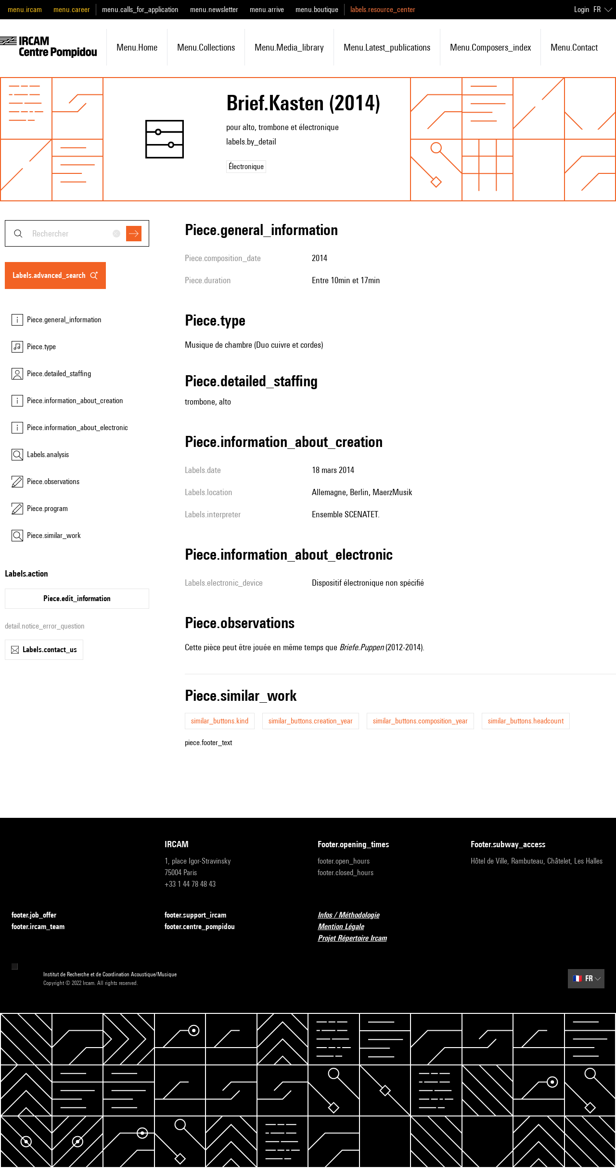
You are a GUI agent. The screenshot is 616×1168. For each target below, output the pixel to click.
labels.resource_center (382, 9)
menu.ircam (25, 9)
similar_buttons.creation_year (311, 720)
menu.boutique (316, 9)
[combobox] (77, 233)
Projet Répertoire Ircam (358, 938)
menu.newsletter (214, 9)
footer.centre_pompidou (205, 927)
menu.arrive (267, 9)
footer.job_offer (40, 915)
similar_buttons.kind (219, 720)
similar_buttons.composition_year (420, 720)
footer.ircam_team (44, 927)
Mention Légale (346, 927)
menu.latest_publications (387, 47)
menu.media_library (289, 47)
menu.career (71, 9)
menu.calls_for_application (140, 9)
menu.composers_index (490, 47)
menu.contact (574, 47)
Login (582, 9)
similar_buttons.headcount (526, 720)
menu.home (136, 47)
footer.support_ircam (201, 915)
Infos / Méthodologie (354, 915)
